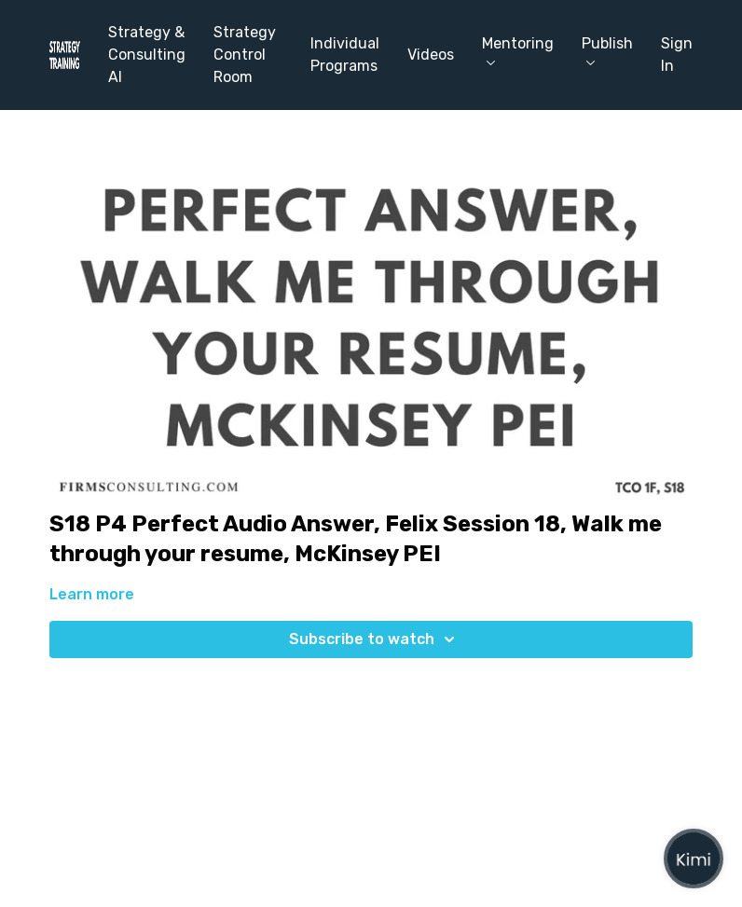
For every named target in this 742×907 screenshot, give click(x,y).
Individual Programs (344, 54)
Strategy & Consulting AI (147, 54)
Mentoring (518, 49)
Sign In (677, 54)
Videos (430, 54)
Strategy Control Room (244, 54)
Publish (607, 49)
